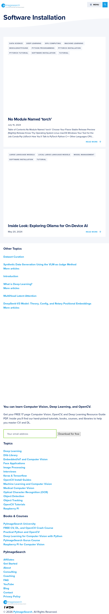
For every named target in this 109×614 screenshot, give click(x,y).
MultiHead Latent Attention (19, 295)
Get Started (10, 563)
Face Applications (14, 463)
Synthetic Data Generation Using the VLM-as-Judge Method (39, 264)
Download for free (68, 433)
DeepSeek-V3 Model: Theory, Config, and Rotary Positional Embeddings (47, 303)
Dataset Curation (13, 256)
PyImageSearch (12, 5)
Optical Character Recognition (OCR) (25, 492)
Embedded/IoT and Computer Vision (25, 459)
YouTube (8, 584)
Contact (8, 592)
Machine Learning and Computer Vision (27, 484)
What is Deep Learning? (17, 284)
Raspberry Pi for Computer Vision (23, 544)
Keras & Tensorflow (15, 475)
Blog (6, 588)
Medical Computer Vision (18, 488)
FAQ (6, 580)
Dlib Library (10, 455)
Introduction (10, 276)
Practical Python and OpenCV (21, 532)
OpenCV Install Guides (17, 479)
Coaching (9, 576)
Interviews (9, 471)
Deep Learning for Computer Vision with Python (32, 536)
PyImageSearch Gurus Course (21, 540)
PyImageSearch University (19, 523)
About (7, 567)
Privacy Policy (11, 596)
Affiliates (8, 559)
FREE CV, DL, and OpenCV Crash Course (28, 527)
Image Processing (14, 467)
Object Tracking (13, 500)
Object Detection (13, 496)
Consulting (10, 571)
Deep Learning (12, 451)
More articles (11, 268)
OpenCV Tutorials (14, 504)
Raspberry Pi (11, 508)
